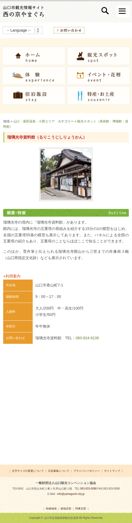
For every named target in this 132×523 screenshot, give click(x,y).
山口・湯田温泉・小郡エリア (34, 121)
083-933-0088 (88, 488)
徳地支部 (66, 508)
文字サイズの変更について (28, 470)
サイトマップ (112, 470)
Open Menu (123, 11)
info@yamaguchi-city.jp (70, 493)
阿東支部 (80, 508)
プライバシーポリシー (86, 470)
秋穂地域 (51, 508)
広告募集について (58, 470)
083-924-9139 (87, 338)
